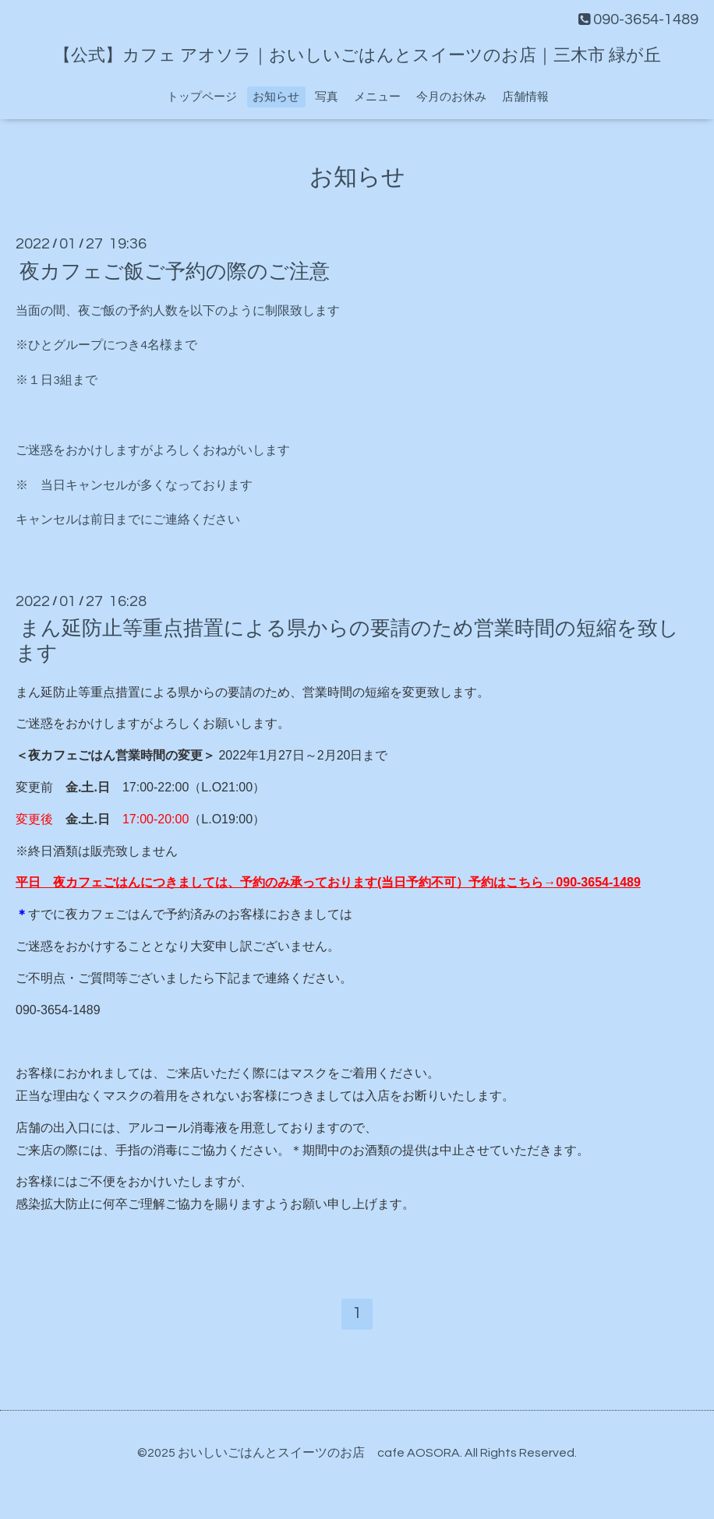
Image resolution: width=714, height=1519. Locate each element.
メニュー (377, 97)
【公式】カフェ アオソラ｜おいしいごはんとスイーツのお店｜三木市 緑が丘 (357, 56)
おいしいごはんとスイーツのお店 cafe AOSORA (319, 1453)
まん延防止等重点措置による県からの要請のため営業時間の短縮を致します (347, 641)
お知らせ (276, 97)
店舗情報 (525, 97)
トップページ (202, 97)
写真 (326, 97)
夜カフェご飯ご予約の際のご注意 (174, 271)
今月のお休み (451, 97)
